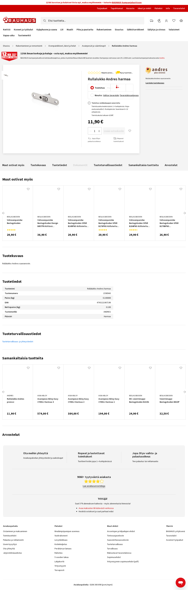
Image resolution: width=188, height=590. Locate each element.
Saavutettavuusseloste (118, 540)
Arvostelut (171, 165)
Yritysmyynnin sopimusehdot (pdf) (123, 561)
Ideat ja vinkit (144, 8)
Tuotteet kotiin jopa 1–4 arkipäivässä (95, 461)
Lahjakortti (59, 561)
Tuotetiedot (59, 165)
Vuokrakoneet (61, 535)
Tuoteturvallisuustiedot (108, 165)
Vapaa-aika (8, 35)
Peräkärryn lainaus (63, 548)
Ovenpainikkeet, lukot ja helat (62, 45)
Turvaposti (59, 570)
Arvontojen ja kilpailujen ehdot (121, 531)
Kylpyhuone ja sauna (47, 29)
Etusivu (6, 45)
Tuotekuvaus (38, 165)
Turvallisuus (112, 548)
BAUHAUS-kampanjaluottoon (126, 2)
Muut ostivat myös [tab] (17, 179)
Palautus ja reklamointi (13, 540)
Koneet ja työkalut (23, 29)
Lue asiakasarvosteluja (94, 486)
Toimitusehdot (9, 535)
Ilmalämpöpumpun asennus (67, 531)
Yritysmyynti (60, 565)
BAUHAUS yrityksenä (175, 531)
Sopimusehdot (114, 557)
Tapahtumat (117, 8)
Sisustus (119, 29)
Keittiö (6, 29)
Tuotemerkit (24, 35)
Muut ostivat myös (13, 165)
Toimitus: (100, 87)
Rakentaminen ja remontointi (29, 45)
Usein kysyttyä (10, 544)
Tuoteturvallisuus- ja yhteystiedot (17, 341)
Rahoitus (59, 552)
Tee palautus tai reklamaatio (145, 461)
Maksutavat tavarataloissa (119, 552)
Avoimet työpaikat (174, 540)
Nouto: (98, 95)
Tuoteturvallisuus (115, 544)
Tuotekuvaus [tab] (12, 255)
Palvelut (158, 8)
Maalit (70, 29)
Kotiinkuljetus (61, 544)
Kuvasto (130, 8)
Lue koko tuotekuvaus (155, 83)
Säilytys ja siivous (156, 29)
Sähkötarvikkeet (135, 29)
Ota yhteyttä (9, 548)
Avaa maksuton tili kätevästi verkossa (96, 508)
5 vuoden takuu (62, 557)
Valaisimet (174, 29)
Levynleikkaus (61, 540)
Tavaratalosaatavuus (129, 95)
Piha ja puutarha (85, 29)
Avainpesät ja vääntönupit (94, 45)
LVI (61, 29)
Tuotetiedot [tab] (12, 281)
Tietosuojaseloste (115, 535)
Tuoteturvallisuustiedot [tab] (21, 333)
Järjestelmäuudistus (12, 552)
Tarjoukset (102, 8)
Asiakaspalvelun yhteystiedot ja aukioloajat (43, 457)
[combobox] (92, 20)
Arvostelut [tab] (11, 434)
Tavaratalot (179, 8)
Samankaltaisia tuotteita (144, 165)
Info (168, 8)
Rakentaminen (104, 29)
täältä (161, 58)
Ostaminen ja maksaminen (15, 531)
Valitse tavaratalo (111, 95)
